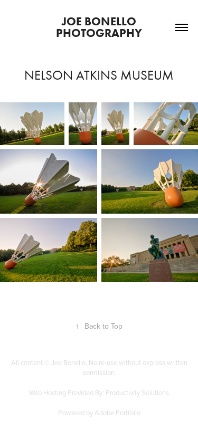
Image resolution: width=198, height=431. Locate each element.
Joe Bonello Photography (99, 27)
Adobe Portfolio (117, 412)
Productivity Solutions (137, 392)
